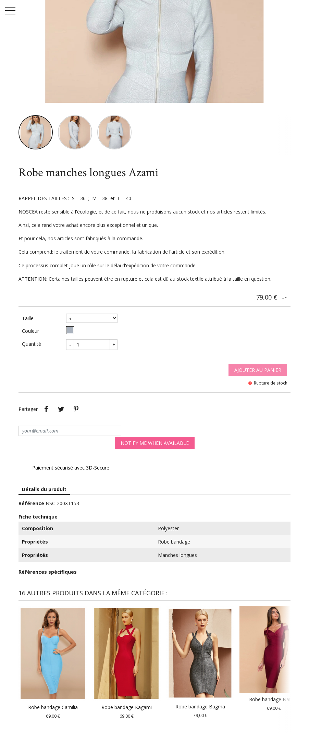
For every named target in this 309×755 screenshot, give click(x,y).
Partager (46, 409)
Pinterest (76, 409)
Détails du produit (44, 489)
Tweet (61, 409)
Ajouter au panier (257, 370)
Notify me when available (155, 443)
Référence (31, 503)
